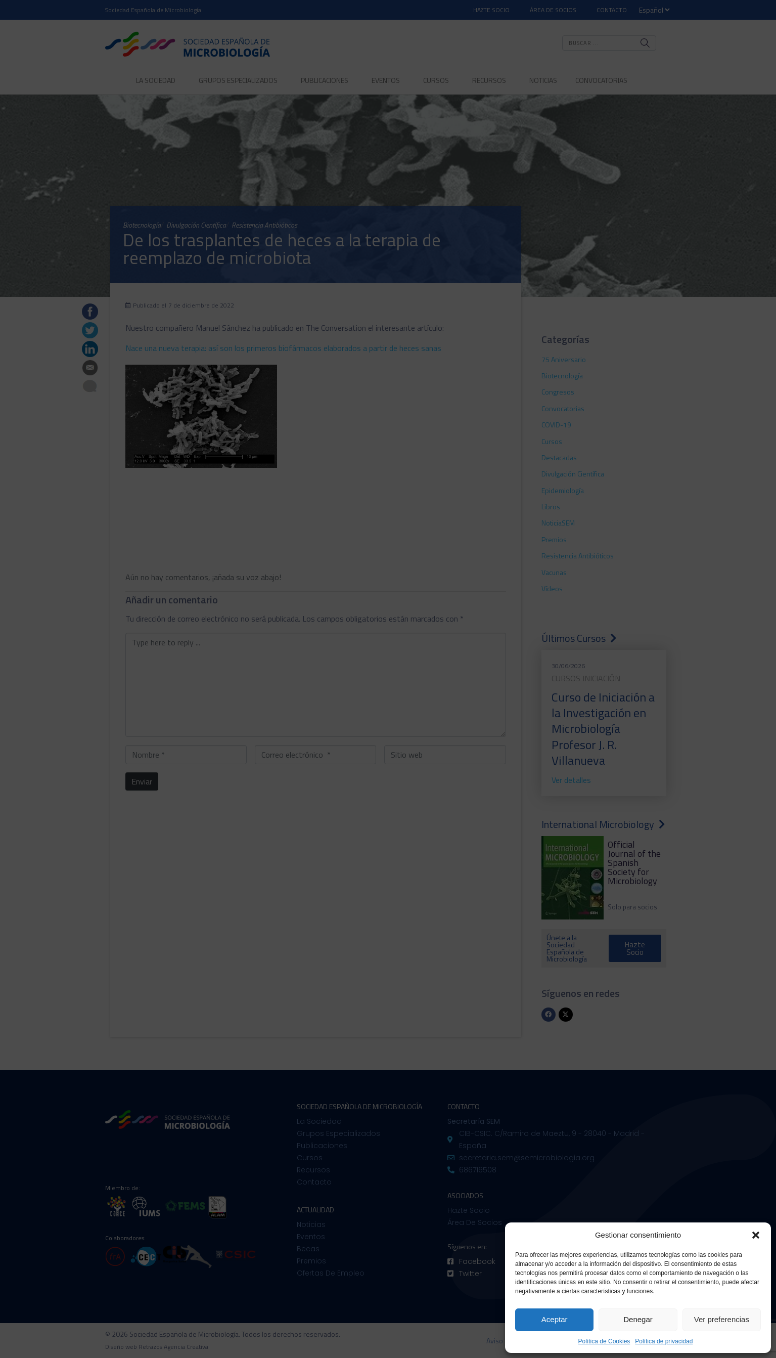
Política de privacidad (664, 1341)
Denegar (638, 1319)
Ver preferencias (721, 1319)
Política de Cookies (604, 1341)
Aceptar (554, 1319)
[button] (756, 1235)
